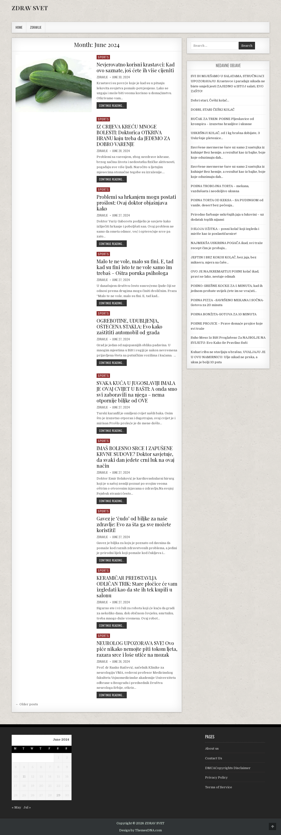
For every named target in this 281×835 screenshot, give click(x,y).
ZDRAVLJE (35, 27)
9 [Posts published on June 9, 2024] (67, 767)
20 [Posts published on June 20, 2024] (41, 786)
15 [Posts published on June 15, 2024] (58, 776)
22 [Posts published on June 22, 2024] (58, 786)
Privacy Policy (216, 777)
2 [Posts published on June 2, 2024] (67, 757)
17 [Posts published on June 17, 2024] (15, 786)
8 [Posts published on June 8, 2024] (58, 767)
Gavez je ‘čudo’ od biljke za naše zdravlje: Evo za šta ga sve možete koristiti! (134, 524)
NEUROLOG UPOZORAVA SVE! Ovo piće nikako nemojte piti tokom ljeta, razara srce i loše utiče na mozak (137, 649)
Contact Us (213, 758)
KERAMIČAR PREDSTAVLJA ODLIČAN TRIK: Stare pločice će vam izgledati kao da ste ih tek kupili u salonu (137, 586)
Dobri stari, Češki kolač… (210, 100)
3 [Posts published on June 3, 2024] (16, 767)
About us (212, 748)
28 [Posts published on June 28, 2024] (50, 795)
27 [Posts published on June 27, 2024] (41, 795)
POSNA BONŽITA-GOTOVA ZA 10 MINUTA (223, 314)
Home (19, 27)
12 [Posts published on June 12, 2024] (32, 776)
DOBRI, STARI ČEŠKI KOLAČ (213, 109)
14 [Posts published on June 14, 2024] (49, 776)
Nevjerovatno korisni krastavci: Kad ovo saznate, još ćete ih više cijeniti (136, 67)
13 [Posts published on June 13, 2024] (41, 776)
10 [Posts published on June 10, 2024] (16, 776)
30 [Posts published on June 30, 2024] (67, 795)
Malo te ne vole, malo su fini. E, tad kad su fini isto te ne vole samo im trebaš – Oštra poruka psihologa (135, 267)
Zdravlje (102, 77)
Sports (103, 57)
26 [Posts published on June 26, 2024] (33, 795)
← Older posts (27, 704)
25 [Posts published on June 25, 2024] (24, 795)
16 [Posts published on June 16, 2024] (67, 776)
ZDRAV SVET (30, 8)
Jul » (27, 807)
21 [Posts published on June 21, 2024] (50, 786)
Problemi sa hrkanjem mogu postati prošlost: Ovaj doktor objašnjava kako (136, 202)
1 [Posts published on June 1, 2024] (58, 757)
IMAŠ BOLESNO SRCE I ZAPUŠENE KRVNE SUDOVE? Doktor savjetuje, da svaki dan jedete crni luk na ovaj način (135, 457)
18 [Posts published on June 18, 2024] (24, 786)
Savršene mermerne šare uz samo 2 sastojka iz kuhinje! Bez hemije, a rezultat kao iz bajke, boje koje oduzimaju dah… (228, 152)
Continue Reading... (113, 105)
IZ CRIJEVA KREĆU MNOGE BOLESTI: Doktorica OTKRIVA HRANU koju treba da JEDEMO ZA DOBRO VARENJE (133, 135)
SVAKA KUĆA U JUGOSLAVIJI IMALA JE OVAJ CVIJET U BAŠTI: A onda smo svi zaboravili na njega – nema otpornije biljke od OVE (137, 392)
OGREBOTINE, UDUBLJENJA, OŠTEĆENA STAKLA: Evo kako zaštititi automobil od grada (129, 326)
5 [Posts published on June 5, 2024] (33, 767)
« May (16, 807)
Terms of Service (218, 787)
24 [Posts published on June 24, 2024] (16, 795)
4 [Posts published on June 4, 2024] (24, 767)
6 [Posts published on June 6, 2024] (41, 767)
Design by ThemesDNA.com (140, 830)
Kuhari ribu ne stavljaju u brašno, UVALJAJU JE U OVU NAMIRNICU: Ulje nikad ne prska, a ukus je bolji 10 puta (228, 357)
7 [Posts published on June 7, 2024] (50, 767)
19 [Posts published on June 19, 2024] (32, 786)
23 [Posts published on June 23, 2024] (67, 786)
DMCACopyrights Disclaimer (228, 768)
